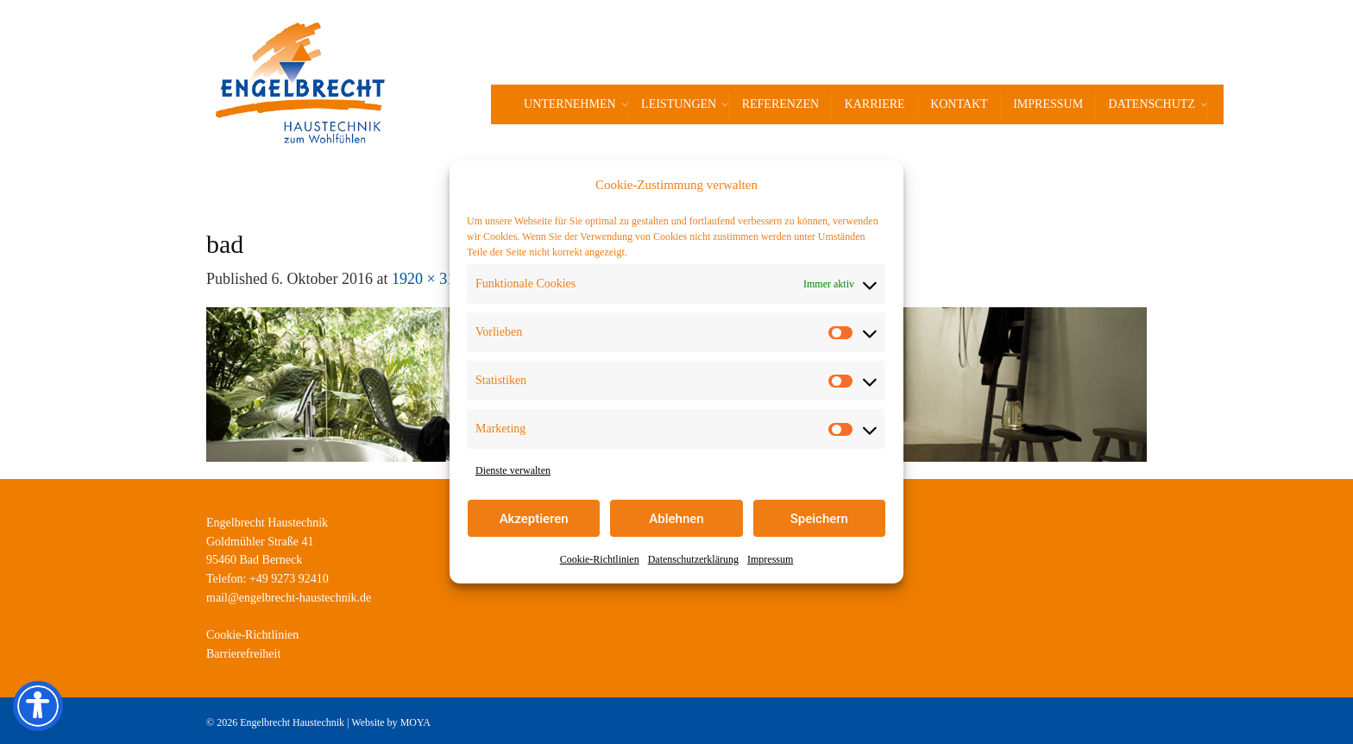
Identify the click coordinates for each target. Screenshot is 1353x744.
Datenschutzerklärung (693, 559)
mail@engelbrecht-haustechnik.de (288, 597)
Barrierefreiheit (243, 653)
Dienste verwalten (513, 470)
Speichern (819, 518)
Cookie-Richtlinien (599, 559)
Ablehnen (676, 518)
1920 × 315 (427, 278)
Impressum (770, 559)
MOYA (415, 722)
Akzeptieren (534, 518)
